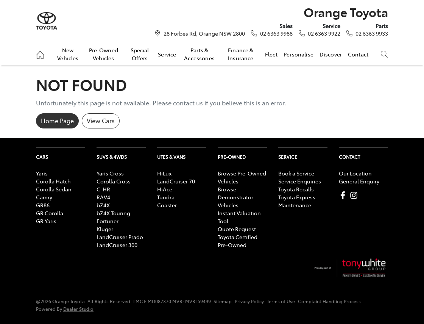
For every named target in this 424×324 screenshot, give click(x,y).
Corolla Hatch (53, 181)
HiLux (164, 173)
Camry (44, 197)
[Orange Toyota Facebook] (344, 195)
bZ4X (103, 205)
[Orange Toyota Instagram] (355, 195)
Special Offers (140, 53)
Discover (331, 54)
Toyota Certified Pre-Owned (237, 241)
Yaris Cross (110, 173)
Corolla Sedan (54, 189)
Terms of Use (281, 301)
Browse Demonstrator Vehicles (235, 197)
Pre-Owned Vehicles (103, 53)
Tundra (166, 197)
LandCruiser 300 (117, 245)
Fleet (271, 54)
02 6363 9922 (324, 33)
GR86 (43, 205)
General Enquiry (359, 181)
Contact (358, 54)
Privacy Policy (249, 301)
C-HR (103, 189)
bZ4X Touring (113, 213)
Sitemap (223, 301)
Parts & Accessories (199, 53)
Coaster (167, 205)
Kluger (105, 229)
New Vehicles (67, 53)
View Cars (101, 120)
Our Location (355, 173)
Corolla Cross (114, 181)
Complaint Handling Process (329, 301)
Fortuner (107, 221)
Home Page (57, 120)
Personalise (298, 54)
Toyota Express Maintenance (296, 201)
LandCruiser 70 (176, 181)
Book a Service (296, 173)
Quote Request (237, 229)
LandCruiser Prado (120, 237)
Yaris (42, 173)
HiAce (164, 189)
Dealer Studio (78, 308)
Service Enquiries (299, 181)
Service (167, 54)
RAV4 (103, 197)
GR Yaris (46, 221)
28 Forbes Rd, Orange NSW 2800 (204, 33)
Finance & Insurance (240, 53)
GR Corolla (49, 213)
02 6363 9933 (371, 33)
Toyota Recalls (296, 189)
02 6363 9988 (276, 33)
